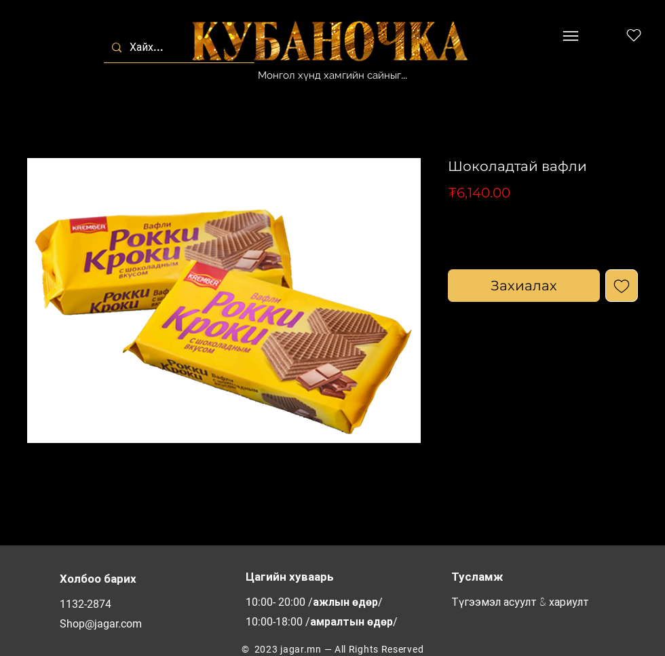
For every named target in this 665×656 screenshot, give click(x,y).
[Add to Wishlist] (621, 285)
